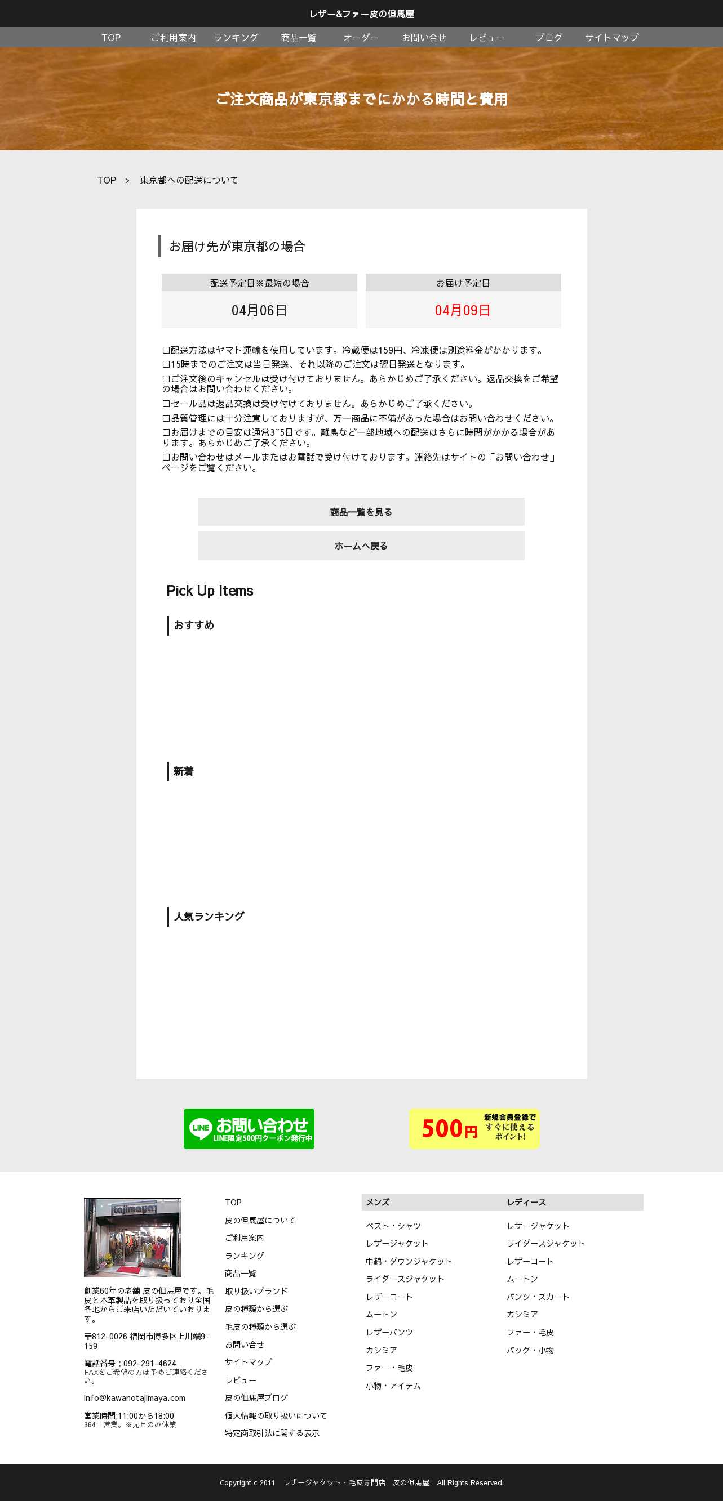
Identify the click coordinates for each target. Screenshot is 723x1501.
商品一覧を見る (361, 512)
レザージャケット (397, 1243)
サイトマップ (612, 37)
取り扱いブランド (256, 1291)
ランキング (236, 37)
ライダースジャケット (405, 1278)
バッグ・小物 (530, 1350)
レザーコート (389, 1296)
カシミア (381, 1350)
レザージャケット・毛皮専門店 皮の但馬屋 (356, 1482)
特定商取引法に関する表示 (272, 1433)
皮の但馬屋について (260, 1220)
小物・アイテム (393, 1385)
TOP (111, 37)
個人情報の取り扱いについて (276, 1415)
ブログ (549, 37)
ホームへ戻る (361, 545)
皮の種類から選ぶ (256, 1308)
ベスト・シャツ (393, 1225)
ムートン (381, 1314)
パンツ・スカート (538, 1296)
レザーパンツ (389, 1332)
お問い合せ (424, 37)
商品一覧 (299, 37)
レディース (526, 1202)
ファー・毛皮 (389, 1367)
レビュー (487, 37)
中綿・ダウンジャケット (409, 1261)
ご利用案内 (173, 37)
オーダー (361, 37)
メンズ (377, 1202)
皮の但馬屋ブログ (256, 1397)
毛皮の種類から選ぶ (260, 1326)
